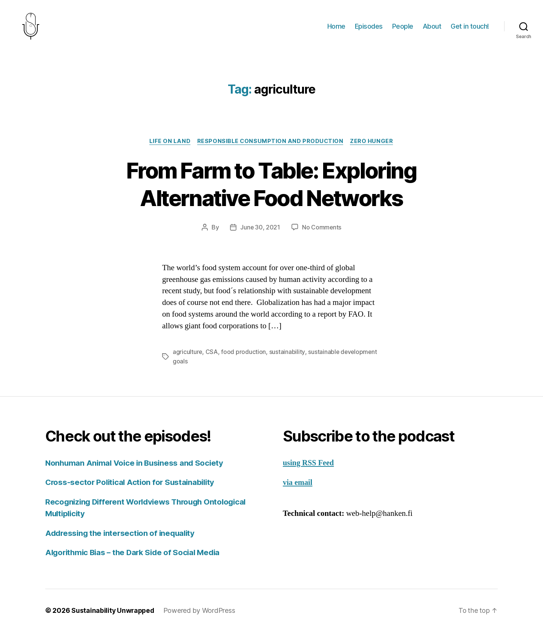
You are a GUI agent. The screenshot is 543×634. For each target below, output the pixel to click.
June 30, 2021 (260, 230)
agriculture (187, 355)
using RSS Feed (309, 465)
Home (336, 27)
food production (243, 355)
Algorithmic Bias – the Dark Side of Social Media (136, 554)
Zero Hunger (373, 143)
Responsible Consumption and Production (270, 143)
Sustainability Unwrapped (113, 613)
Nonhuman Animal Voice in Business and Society (136, 465)
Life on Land (169, 143)
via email (298, 485)
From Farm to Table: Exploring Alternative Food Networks (271, 186)
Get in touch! (470, 27)
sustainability (287, 355)
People (402, 27)
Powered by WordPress (201, 613)
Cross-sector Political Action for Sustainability (132, 484)
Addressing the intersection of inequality (122, 535)
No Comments (322, 230)
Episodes (369, 27)
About (432, 27)
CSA (212, 355)
